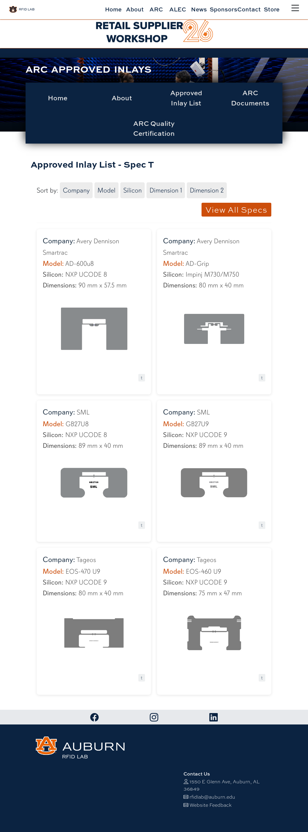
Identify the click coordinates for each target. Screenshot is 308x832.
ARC (156, 9)
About (135, 9)
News (199, 9)
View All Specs (236, 209)
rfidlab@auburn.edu (212, 797)
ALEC (177, 9)
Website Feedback (210, 805)
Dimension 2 (207, 190)
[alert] (154, 34)
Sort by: (47, 190)
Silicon (132, 190)
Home (113, 9)
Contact (249, 9)
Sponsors (223, 9)
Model (106, 190)
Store (271, 9)
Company (76, 190)
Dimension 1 (165, 190)
